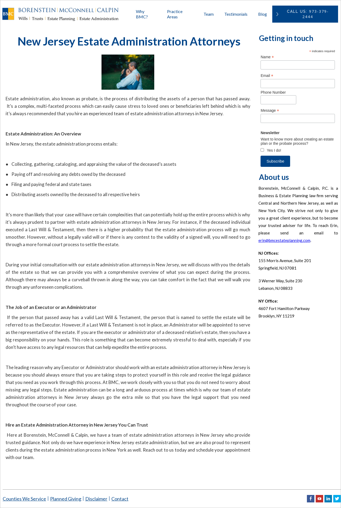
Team (209, 13)
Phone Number (273, 92)
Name (267, 57)
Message (270, 110)
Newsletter (270, 133)
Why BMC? (142, 14)
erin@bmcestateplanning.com (284, 240)
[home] (66, 14)
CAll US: (308, 14)
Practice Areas (174, 14)
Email (267, 75)
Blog (262, 13)
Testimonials (235, 13)
